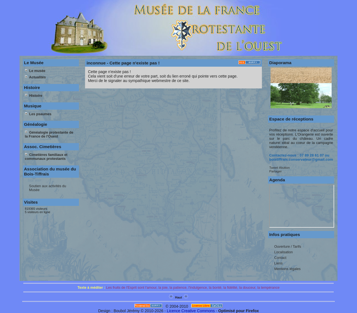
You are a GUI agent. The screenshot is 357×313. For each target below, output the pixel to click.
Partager (275, 171)
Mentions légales (287, 269)
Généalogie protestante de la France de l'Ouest (49, 134)
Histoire (33, 96)
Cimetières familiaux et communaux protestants (46, 157)
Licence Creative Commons (191, 311)
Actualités (35, 77)
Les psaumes (38, 114)
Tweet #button (279, 167)
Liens (278, 263)
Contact (280, 258)
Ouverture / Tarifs (287, 247)
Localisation (283, 252)
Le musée (35, 71)
